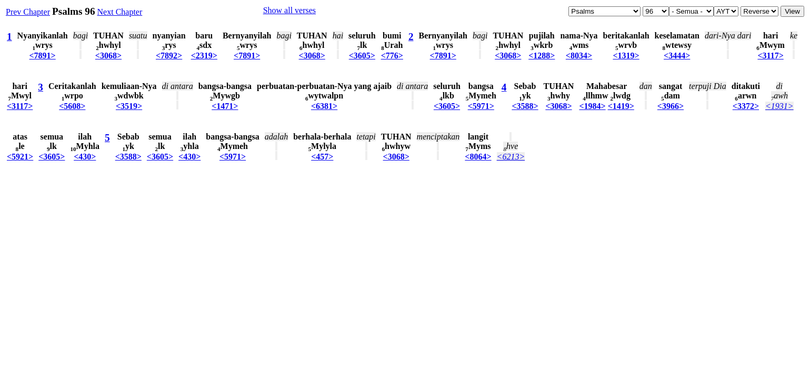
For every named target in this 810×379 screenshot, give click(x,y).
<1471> (225, 106)
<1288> (541, 55)
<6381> (324, 106)
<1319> (626, 55)
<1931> (779, 106)
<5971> (481, 106)
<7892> (169, 55)
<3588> (525, 106)
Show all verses (289, 10)
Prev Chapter (28, 11)
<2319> (204, 55)
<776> (392, 55)
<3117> (770, 55)
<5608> (72, 106)
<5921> (20, 156)
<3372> (746, 106)
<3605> (362, 55)
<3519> (129, 106)
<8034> (579, 55)
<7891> (42, 55)
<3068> (108, 55)
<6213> (511, 156)
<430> (85, 156)
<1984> (592, 106)
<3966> (670, 106)
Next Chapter (120, 11)
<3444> (677, 55)
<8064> (478, 156)
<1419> (621, 106)
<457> (322, 156)
